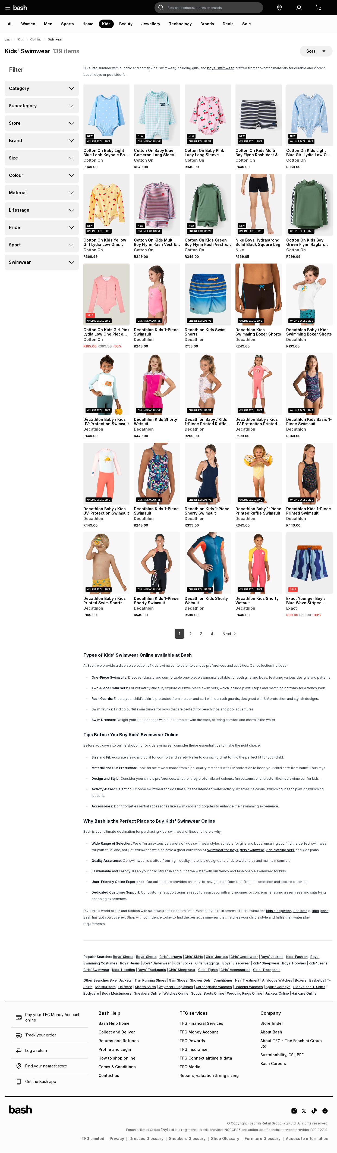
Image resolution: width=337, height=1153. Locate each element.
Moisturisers (105, 987)
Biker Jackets (121, 981)
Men (48, 23)
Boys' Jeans (130, 963)
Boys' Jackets (272, 957)
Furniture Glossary (263, 1138)
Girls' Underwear (244, 957)
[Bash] (8, 39)
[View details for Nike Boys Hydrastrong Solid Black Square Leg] (258, 205)
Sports (67, 23)
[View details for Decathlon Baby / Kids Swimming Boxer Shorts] (309, 295)
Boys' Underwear (157, 963)
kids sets (300, 911)
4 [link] (210, 634)
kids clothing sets (280, 850)
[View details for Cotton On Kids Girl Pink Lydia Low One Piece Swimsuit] (106, 295)
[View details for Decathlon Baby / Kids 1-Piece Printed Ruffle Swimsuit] (208, 384)
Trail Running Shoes (150, 981)
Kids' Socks (183, 963)
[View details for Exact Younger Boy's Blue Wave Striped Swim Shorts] (309, 564)
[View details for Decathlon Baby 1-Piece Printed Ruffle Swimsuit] (258, 474)
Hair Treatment (247, 981)
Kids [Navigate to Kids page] (21, 39)
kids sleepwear (278, 911)
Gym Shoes (178, 981)
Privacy (117, 1138)
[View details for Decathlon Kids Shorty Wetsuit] (157, 384)
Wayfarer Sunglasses (176, 987)
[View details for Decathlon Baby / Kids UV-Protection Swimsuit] (106, 384)
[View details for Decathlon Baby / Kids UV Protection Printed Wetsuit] (258, 384)
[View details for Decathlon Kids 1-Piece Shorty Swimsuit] (208, 474)
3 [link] (200, 634)
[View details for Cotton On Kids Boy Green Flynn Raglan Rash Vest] (309, 205)
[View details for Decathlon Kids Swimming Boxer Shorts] (258, 295)
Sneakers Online (147, 994)
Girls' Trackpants (267, 970)
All (10, 23)
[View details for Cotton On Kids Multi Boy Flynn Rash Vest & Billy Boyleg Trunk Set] (258, 116)
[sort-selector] (316, 51)
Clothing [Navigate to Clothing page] (36, 39)
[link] (229, 634)
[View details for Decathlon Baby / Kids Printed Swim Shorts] (106, 564)
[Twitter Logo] (304, 1113)
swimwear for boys (222, 850)
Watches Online (175, 994)
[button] (279, 7)
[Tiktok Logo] (314, 1113)
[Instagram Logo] (294, 1113)
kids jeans (320, 911)
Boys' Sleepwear (236, 963)
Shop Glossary (225, 1138)
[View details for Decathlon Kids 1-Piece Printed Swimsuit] (309, 474)
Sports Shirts (145, 987)
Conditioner (222, 981)
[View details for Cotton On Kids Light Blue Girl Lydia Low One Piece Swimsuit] (309, 116)
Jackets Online (277, 994)
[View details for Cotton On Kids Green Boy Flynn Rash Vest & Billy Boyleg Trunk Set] (208, 205)
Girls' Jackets (217, 957)
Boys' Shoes (123, 957)
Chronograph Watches (214, 987)
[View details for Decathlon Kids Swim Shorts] (208, 295)
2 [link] (189, 634)
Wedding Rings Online (244, 994)
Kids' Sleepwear (266, 963)
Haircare (125, 987)
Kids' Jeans (318, 963)
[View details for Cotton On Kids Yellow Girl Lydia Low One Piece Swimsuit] (106, 205)
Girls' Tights (208, 970)
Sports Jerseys (278, 987)
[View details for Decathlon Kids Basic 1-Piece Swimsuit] (309, 384)
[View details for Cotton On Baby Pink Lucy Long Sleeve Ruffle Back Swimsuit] (208, 116)
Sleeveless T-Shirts (309, 987)
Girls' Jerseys (170, 957)
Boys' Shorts (146, 957)
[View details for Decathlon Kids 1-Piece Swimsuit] (157, 295)
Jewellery (150, 23)
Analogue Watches (277, 981)
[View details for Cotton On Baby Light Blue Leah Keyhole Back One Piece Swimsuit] (106, 116)
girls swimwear (252, 850)
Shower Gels (200, 981)
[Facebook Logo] (325, 1113)
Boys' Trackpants (152, 970)
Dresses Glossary (146, 1138)
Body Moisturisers (116, 994)
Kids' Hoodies (123, 970)
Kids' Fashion (297, 957)
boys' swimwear (220, 68)
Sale (246, 23)
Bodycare (91, 994)
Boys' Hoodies (294, 963)
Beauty (126, 23)
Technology (180, 23)
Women (28, 23)
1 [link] (178, 634)
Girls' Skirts (194, 957)
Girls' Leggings (207, 963)
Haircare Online (304, 994)
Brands (207, 23)
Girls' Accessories (235, 970)
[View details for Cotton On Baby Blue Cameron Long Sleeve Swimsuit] (157, 116)
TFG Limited (92, 1138)
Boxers (301, 981)
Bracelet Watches (249, 987)
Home (88, 23)
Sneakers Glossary (187, 1138)
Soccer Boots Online (207, 994)
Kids (106, 23)
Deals (228, 23)
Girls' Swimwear (96, 970)
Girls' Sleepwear (182, 970)
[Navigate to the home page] (20, 7)
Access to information (307, 1138)
